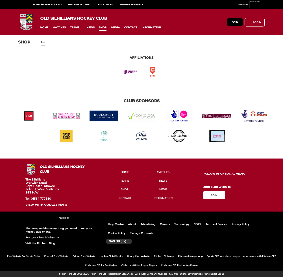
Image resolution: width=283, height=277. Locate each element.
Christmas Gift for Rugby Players (139, 265)
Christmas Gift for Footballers (101, 265)
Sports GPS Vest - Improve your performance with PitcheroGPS (241, 256)
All (43, 42)
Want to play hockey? (47, 4)
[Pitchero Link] (257, 6)
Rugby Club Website (138, 256)
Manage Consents (141, 233)
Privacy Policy (240, 224)
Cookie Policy (116, 233)
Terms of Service (216, 224)
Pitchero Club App (164, 256)
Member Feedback (131, 4)
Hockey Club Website (111, 256)
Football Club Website (56, 256)
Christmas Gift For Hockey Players (179, 265)
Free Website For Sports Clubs (23, 256)
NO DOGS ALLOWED (79, 4)
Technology (181, 224)
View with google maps (46, 205)
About (132, 224)
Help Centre (116, 224)
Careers (165, 224)
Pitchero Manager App (190, 256)
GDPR (197, 224)
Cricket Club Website (84, 256)
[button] (44, 27)
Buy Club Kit (105, 4)
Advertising (148, 224)
